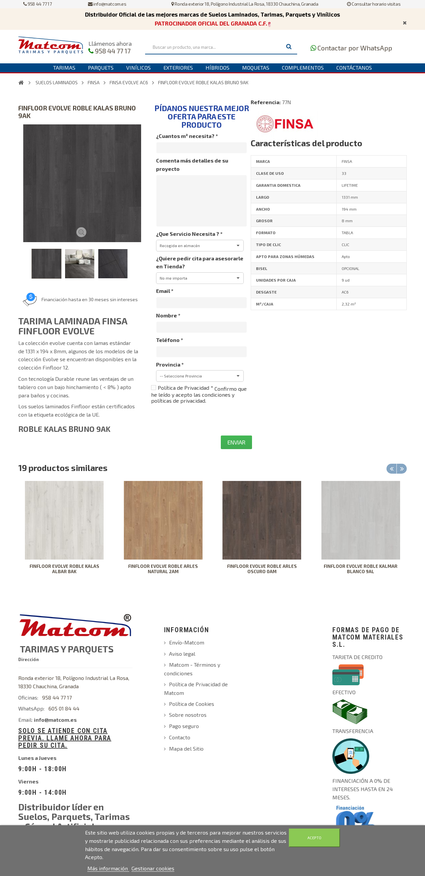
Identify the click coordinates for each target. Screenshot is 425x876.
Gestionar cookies (152, 868)
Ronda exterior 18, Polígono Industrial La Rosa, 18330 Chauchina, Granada (244, 4)
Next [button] (402, 469)
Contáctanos (354, 67)
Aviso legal (182, 653)
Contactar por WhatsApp (354, 48)
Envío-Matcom (186, 642)
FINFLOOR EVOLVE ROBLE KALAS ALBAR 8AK (64, 569)
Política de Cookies (191, 704)
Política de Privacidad (185, 387)
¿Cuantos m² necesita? (187, 136)
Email (164, 291)
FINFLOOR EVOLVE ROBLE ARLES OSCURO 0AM (262, 569)
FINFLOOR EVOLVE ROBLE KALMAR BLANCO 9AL (360, 569)
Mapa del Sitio (186, 748)
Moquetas (255, 67)
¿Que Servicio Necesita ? (189, 234)
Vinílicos (138, 67)
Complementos (303, 67)
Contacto (179, 737)
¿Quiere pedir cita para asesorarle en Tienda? (199, 262)
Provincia (170, 364)
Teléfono (169, 340)
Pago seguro (184, 726)
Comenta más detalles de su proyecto (192, 164)
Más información (108, 868)
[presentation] (201, 420)
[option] (64, 532)
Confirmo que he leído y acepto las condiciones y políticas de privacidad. (199, 394)
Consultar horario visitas (373, 4)
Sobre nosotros (188, 714)
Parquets (101, 67)
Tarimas (64, 67)
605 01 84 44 (63, 708)
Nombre (168, 315)
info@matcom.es (107, 4)
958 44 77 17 (37, 4)
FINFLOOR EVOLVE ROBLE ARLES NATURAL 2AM (163, 569)
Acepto (314, 838)
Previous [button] (391, 469)
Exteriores (178, 67)
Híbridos (217, 67)
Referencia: (266, 102)
